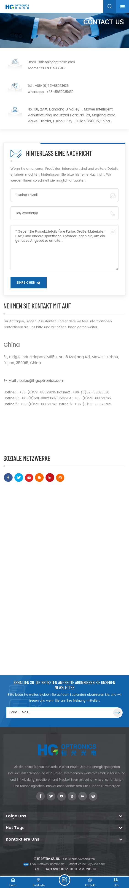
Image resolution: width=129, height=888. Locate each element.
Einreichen (25, 282)
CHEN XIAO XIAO (52, 68)
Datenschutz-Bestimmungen (70, 869)
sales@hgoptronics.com (56, 62)
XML (37, 869)
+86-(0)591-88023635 (52, 86)
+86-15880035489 (59, 92)
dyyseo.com (96, 864)
